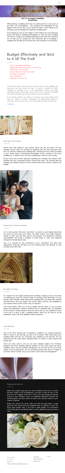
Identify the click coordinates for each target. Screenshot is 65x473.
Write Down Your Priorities (19, 70)
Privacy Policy (38, 459)
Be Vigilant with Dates (17, 74)
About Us (37, 461)
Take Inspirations (15, 76)
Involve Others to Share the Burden (22, 72)
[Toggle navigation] (59, 2)
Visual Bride (10, 104)
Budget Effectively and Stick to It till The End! (25, 68)
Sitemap (36, 457)
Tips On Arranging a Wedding (20, 65)
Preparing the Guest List (18, 78)
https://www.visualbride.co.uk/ (17, 464)
